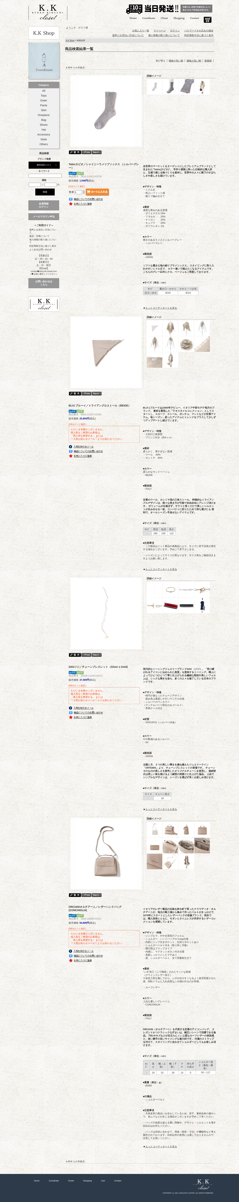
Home (133, 18)
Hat (43, 129)
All (43, 90)
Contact (194, 18)
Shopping (178, 18)
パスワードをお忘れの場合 (198, 30)
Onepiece (43, 115)
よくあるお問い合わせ (40, 249)
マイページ (159, 30)
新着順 (208, 60)
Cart (207, 20)
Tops (43, 95)
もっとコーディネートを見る (161, 308)
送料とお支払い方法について (42, 231)
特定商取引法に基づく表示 (42, 246)
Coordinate (148, 18)
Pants (43, 105)
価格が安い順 (176, 60)
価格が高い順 (194, 60)
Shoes (44, 124)
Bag (43, 119)
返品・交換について (39, 236)
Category (43, 85)
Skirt (43, 110)
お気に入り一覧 (140, 30)
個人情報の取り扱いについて (42, 241)
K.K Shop (70, 40)
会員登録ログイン (44, 205)
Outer (43, 100)
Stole (44, 139)
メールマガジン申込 (44, 216)
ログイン (175, 30)
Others (44, 144)
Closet (164, 18)
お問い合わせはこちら (43, 283)
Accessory (43, 134)
